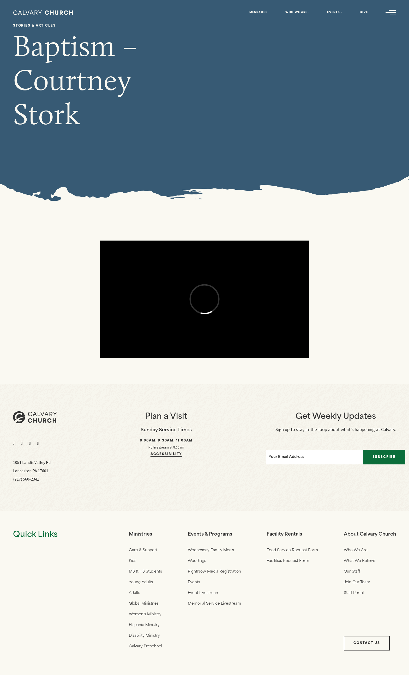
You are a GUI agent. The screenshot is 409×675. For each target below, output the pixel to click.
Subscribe (384, 457)
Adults (134, 593)
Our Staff (352, 572)
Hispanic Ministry (144, 625)
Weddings (197, 561)
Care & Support (143, 550)
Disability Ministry (144, 636)
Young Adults (141, 582)
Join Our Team (357, 582)
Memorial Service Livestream (214, 604)
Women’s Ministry (145, 614)
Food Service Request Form (292, 550)
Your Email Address (286, 457)
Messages (258, 12)
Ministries (140, 534)
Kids (132, 561)
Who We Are (296, 12)
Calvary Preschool (145, 646)
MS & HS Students (145, 572)
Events (333, 12)
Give (364, 12)
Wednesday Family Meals (211, 550)
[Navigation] (391, 12)
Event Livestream (203, 593)
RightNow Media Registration (214, 572)
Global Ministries (144, 604)
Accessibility (166, 454)
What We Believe (359, 561)
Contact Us (366, 643)
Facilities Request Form (288, 561)
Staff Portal (354, 593)
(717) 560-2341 (26, 479)
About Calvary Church (370, 534)
